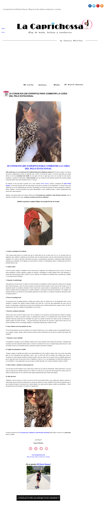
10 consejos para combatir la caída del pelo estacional (34, 432)
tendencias (41, 457)
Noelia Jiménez (45, 183)
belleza (36, 457)
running (48, 457)
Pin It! (3, 32)
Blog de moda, (30, 457)
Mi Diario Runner (43, 464)
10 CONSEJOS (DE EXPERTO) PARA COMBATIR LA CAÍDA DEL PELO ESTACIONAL (38, 167)
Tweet (3, 28)
